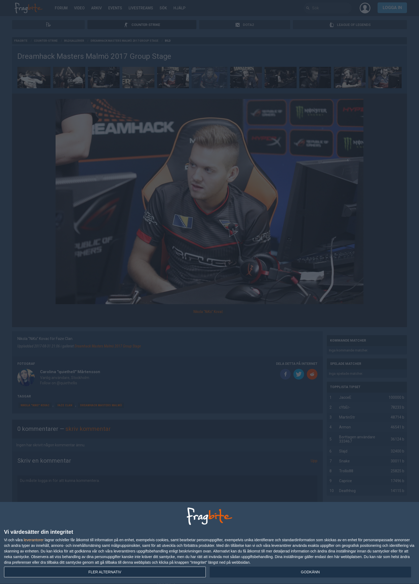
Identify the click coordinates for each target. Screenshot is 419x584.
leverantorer (34, 540)
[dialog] (209, 543)
